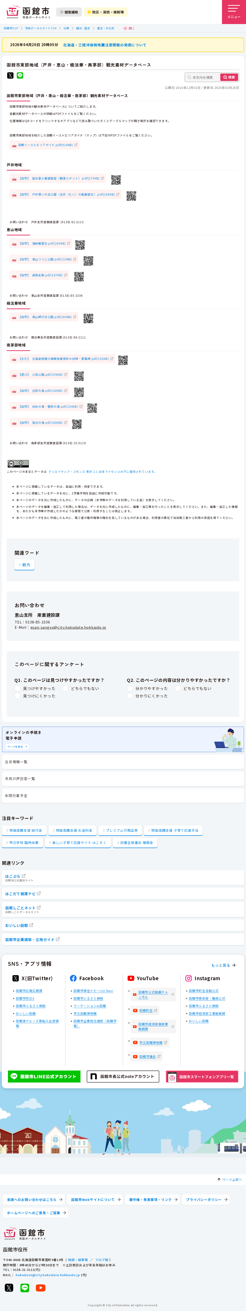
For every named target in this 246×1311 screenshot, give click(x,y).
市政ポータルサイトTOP (41, 28)
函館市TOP (11, 28)
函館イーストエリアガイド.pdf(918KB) (45, 145)
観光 (26, 564)
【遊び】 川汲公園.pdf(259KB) (40, 374)
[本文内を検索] (211, 77)
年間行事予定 (16, 795)
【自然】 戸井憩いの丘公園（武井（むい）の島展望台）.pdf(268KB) (66, 194)
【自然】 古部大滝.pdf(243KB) (40, 390)
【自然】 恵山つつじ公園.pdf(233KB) (45, 259)
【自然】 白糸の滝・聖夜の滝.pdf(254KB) (48, 406)
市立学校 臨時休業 (24, 842)
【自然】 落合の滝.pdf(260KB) (40, 422)
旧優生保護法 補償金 (136, 842)
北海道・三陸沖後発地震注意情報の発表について (105, 44)
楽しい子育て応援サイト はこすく (79, 842)
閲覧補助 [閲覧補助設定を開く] (69, 12)
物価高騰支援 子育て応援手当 (174, 830)
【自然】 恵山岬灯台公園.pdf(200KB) (45, 317)
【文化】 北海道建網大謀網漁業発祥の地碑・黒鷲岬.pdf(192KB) (63, 359)
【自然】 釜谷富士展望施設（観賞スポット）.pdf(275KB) (59, 178)
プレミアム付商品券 (122, 830)
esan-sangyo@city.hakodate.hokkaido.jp (68, 627)
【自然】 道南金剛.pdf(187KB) (40, 275)
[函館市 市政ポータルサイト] (28, 12)
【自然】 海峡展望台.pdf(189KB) (42, 243)
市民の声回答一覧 (20, 778)
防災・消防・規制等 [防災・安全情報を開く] (106, 12)
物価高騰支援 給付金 (25, 830)
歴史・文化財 (105, 28)
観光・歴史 (83, 28)
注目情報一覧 (16, 761)
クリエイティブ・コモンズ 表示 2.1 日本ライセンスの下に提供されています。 (103, 471)
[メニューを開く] (234, 12)
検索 (231, 77)
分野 (66, 28)
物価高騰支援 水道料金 (74, 830)
